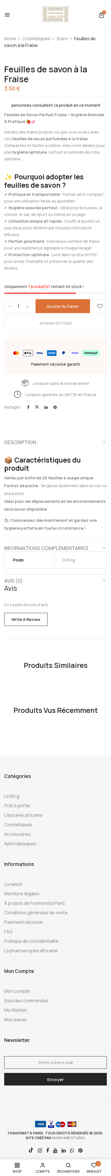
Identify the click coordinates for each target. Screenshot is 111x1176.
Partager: (13, 407)
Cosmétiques (36, 38)
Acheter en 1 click (55, 323)
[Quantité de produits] (18, 306)
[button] (101, 15)
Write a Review (25, 619)
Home (10, 38)
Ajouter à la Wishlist (100, 306)
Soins (62, 38)
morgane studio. (68, 1137)
